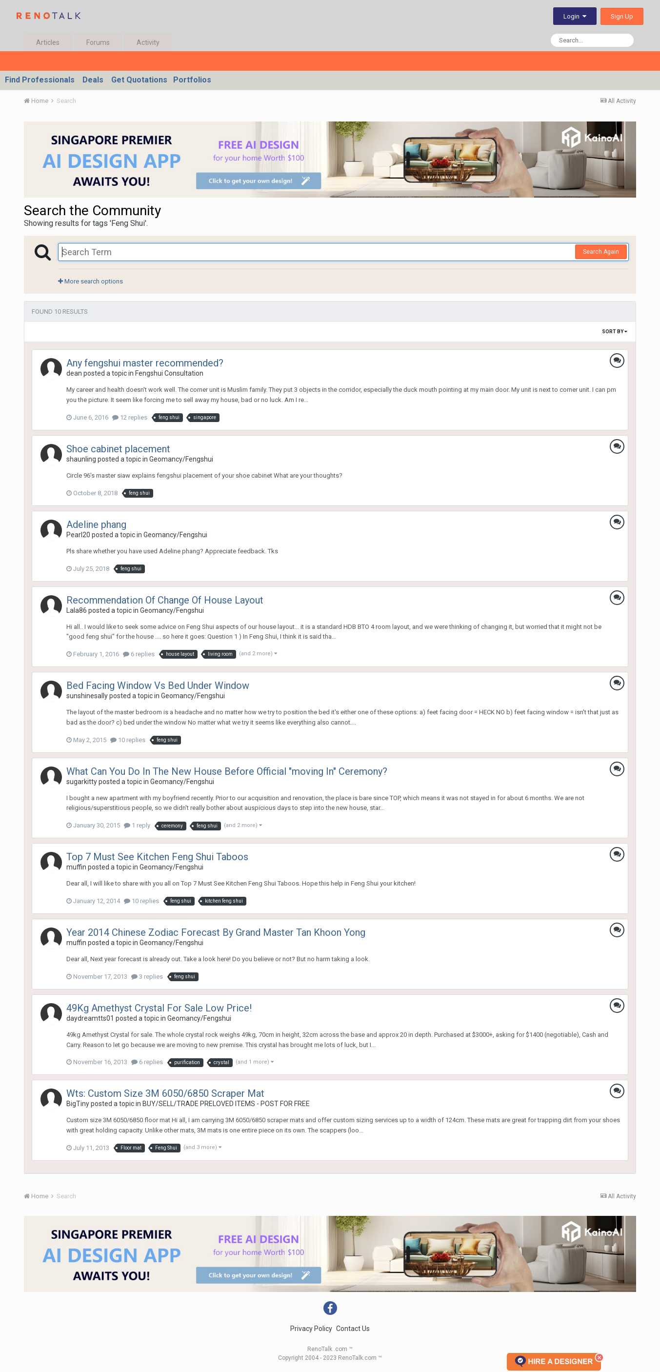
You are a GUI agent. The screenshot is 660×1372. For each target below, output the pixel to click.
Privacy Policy (311, 1328)
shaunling (81, 459)
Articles (48, 42)
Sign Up (622, 16)
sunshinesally (87, 696)
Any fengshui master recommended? (144, 363)
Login (574, 16)
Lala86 (76, 610)
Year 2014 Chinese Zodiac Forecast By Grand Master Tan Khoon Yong (215, 932)
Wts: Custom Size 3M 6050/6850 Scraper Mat (165, 1093)
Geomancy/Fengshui (181, 459)
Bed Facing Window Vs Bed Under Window (157, 685)
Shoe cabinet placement (118, 449)
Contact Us (353, 1328)
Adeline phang (96, 524)
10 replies (127, 740)
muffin (76, 867)
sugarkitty (81, 782)
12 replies (129, 417)
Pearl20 (78, 535)
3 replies (147, 976)
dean (74, 373)
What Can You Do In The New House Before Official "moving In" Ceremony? (226, 771)
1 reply (137, 825)
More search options (90, 281)
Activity (148, 42)
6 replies (139, 654)
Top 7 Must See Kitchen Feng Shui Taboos (157, 857)
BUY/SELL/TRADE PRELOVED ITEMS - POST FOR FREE (226, 1104)
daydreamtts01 (90, 1018)
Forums (98, 42)
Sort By (614, 331)
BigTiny (77, 1104)
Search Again (601, 251)
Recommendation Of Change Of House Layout (164, 600)
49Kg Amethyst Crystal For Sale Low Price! (159, 1008)
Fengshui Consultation (169, 373)
